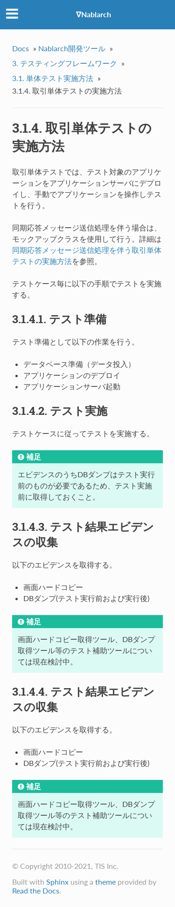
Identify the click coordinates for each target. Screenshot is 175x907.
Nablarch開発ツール (71, 48)
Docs (20, 48)
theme (105, 881)
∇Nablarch (93, 14)
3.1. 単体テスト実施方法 (52, 78)
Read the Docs (35, 890)
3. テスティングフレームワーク (64, 63)
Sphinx (57, 881)
